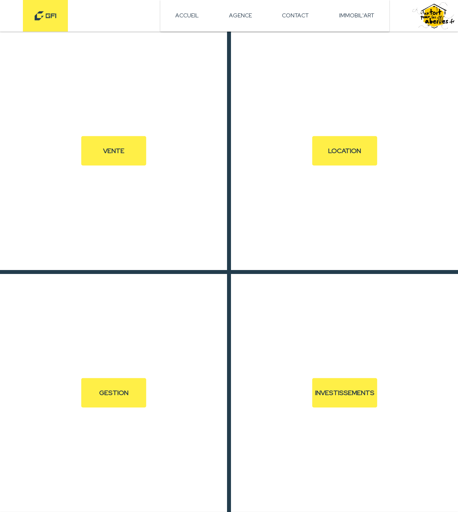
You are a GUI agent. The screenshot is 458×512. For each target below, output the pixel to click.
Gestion (113, 392)
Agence (240, 15)
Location (344, 150)
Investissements (344, 392)
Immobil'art (356, 15)
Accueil (187, 15)
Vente (113, 150)
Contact (295, 15)
